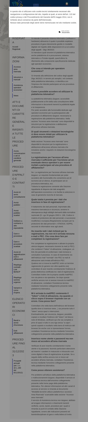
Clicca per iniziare (66, 32)
